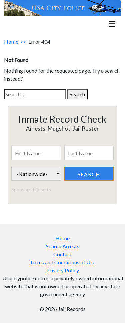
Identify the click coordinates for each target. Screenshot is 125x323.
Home (11, 41)
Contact (62, 254)
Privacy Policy (62, 270)
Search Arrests (62, 246)
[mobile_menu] (112, 24)
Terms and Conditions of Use (62, 262)
